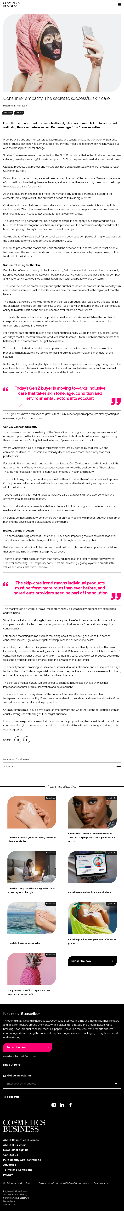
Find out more (11, 1065)
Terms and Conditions (17, 1169)
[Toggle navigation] (119, 4)
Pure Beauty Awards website (22, 1159)
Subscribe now (81, 961)
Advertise (9, 1164)
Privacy (8, 1174)
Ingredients (8, 112)
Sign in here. (31, 1056)
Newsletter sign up (15, 1149)
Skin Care (19, 112)
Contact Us (10, 1154)
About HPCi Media (14, 1145)
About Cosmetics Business (21, 1140)
